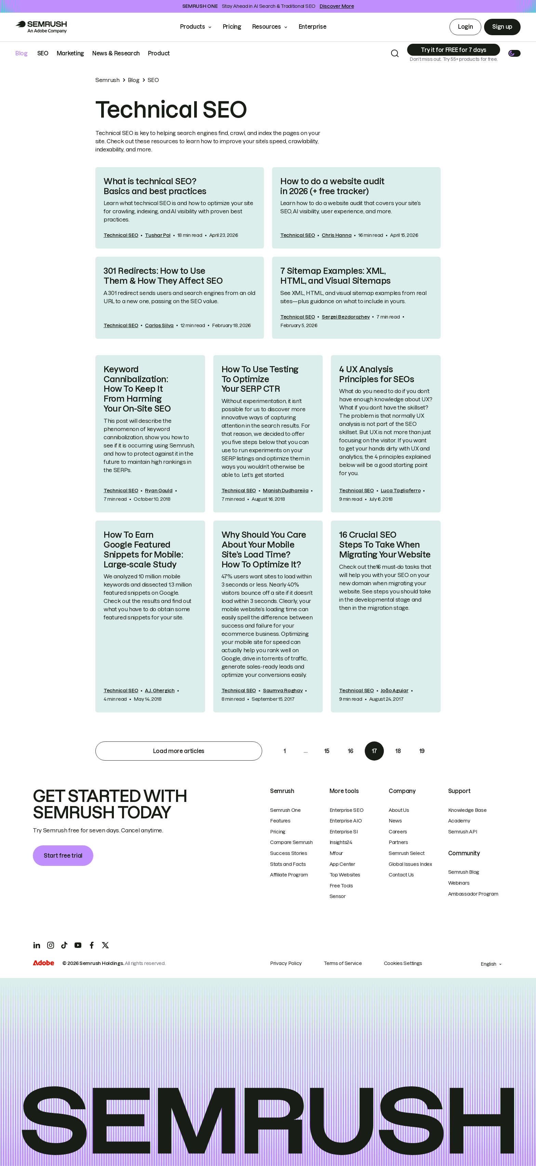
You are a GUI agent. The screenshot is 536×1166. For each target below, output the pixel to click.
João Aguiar (394, 690)
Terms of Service (343, 963)
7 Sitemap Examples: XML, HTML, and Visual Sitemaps (335, 275)
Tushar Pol (157, 235)
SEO (43, 53)
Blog (21, 53)
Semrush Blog (464, 872)
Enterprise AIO (346, 820)
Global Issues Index (410, 864)
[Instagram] (50, 945)
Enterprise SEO (347, 810)
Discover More (337, 6)
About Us (399, 810)
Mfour (336, 853)
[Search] (395, 53)
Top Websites (345, 874)
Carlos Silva (159, 325)
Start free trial (63, 856)
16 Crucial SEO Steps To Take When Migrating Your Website (384, 544)
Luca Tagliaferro (401, 490)
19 (422, 751)
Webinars (459, 883)
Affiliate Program (289, 874)
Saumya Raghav (283, 690)
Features (280, 820)
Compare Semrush (291, 842)
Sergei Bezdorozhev (346, 317)
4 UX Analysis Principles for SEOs (376, 374)
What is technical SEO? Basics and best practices (155, 186)
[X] (105, 945)
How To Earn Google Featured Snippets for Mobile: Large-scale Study (143, 549)
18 (398, 751)
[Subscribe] (453, 50)
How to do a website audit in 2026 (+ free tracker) (332, 186)
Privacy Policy (286, 963)
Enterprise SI (344, 831)
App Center (342, 864)
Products (192, 27)
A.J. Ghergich (159, 690)
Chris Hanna (336, 235)
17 (374, 751)
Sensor (338, 896)
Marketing (70, 53)
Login (465, 27)
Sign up (502, 27)
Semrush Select (407, 853)
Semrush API (462, 831)
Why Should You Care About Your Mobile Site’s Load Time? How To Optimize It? (264, 549)
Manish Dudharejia (285, 490)
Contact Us (401, 874)
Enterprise (317, 27)
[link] (179, 208)
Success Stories (288, 853)
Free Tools (341, 885)
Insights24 (341, 842)
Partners (398, 842)
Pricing (232, 27)
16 (350, 751)
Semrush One (285, 810)
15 (327, 751)
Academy (459, 820)
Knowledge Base (467, 810)
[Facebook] (92, 945)
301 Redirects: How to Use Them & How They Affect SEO (163, 275)
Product (159, 53)
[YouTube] (78, 945)
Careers (398, 831)
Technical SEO (121, 235)
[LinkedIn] (37, 945)
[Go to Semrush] (41, 27)
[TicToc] (64, 945)
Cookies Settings (403, 963)
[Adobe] (43, 963)
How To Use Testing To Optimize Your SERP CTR (260, 379)
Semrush (107, 80)
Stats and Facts (288, 864)
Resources (266, 27)
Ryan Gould (158, 490)
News (395, 820)
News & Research (116, 53)
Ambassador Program (473, 894)
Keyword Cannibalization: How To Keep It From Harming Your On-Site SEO (137, 389)
